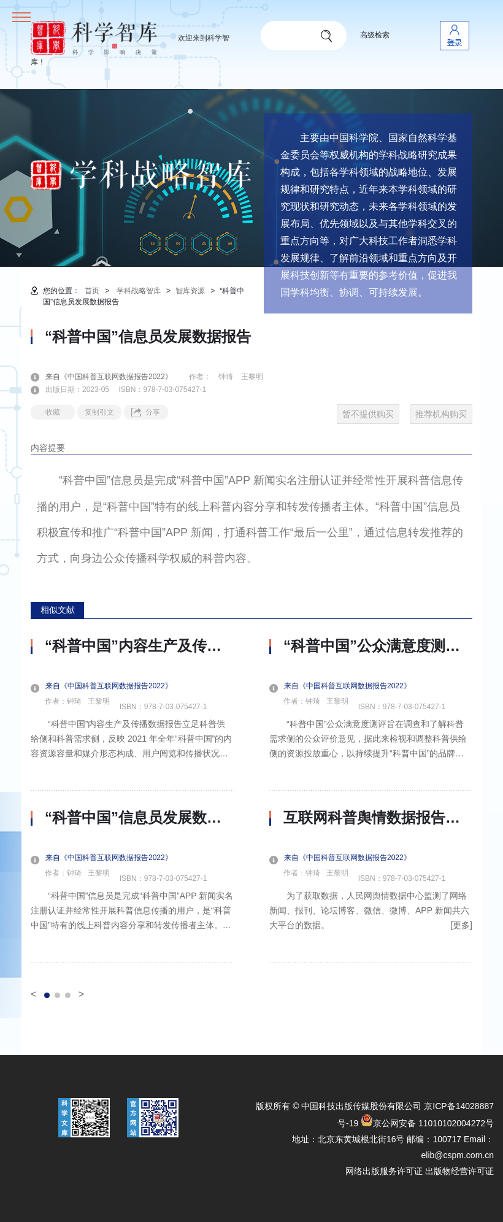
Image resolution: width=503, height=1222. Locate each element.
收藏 (52, 412)
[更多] (461, 925)
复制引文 (99, 412)
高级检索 (375, 35)
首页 (92, 290)
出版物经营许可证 (459, 1171)
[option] (132, 800)
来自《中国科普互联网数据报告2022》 (116, 376)
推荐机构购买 (441, 414)
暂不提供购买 (368, 414)
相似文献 (57, 610)
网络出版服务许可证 (384, 1171)
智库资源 (190, 290)
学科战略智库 (139, 290)
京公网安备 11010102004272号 (427, 1123)
